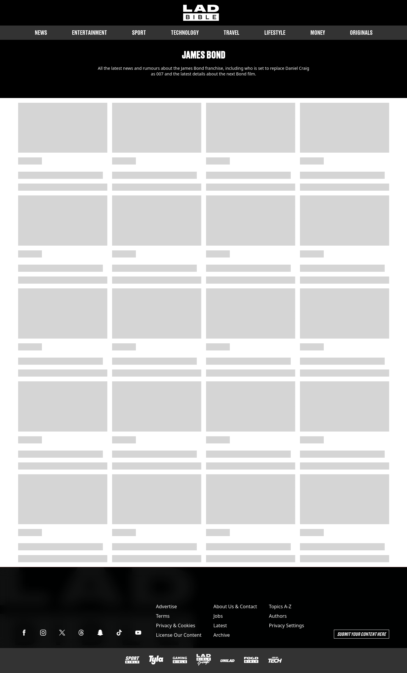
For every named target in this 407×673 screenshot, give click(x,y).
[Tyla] (156, 659)
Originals (361, 32)
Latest (220, 625)
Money (317, 32)
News (41, 32)
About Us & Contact (235, 606)
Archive (221, 635)
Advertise (166, 606)
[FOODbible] (251, 660)
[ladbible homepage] (201, 13)
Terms (163, 616)
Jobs (218, 616)
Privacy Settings (286, 625)
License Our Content (179, 635)
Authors (278, 616)
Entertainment (89, 32)
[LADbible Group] (204, 660)
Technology (185, 32)
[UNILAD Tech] (275, 660)
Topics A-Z (280, 606)
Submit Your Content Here (361, 634)
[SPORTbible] (132, 659)
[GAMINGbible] (180, 660)
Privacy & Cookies (175, 625)
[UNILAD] (227, 660)
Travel (231, 32)
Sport (139, 32)
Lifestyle (274, 32)
